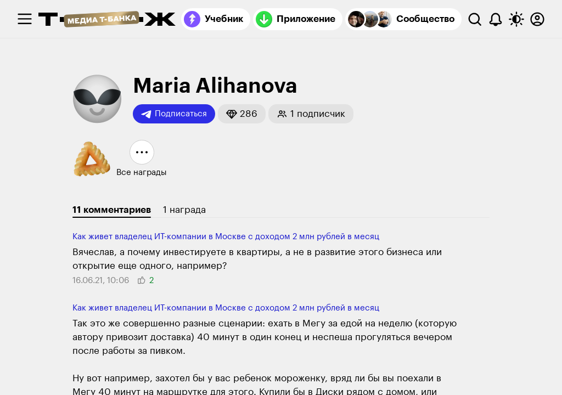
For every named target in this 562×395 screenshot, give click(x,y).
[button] (242, 113)
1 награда (184, 210)
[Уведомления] (495, 19)
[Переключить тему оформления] (516, 19)
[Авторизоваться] (537, 19)
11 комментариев (111, 210)
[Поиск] (475, 19)
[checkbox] (24, 19)
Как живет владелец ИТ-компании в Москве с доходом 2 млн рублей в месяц (225, 237)
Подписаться (174, 114)
